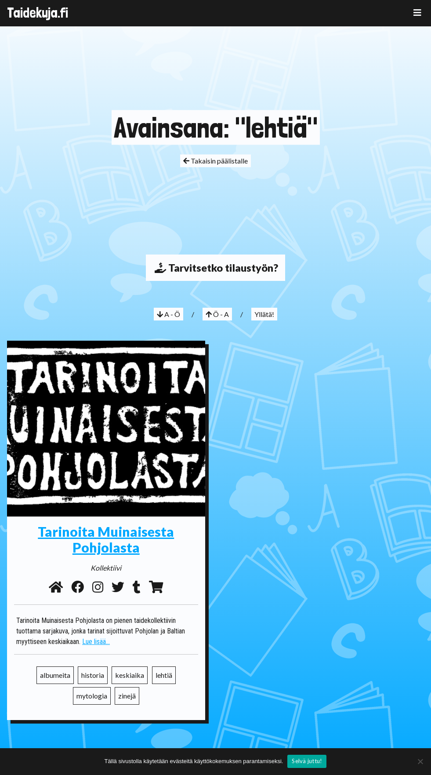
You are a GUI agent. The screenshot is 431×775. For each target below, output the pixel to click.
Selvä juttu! (307, 760)
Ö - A (217, 314)
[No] (420, 761)
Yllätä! (264, 314)
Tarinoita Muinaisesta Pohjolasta (106, 539)
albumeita (55, 675)
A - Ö (168, 314)
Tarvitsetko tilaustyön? (215, 268)
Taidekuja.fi (37, 12)
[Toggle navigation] (417, 12)
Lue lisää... (96, 641)
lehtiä (164, 675)
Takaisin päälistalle (215, 160)
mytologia (91, 695)
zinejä (127, 695)
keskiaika (129, 675)
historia (92, 675)
